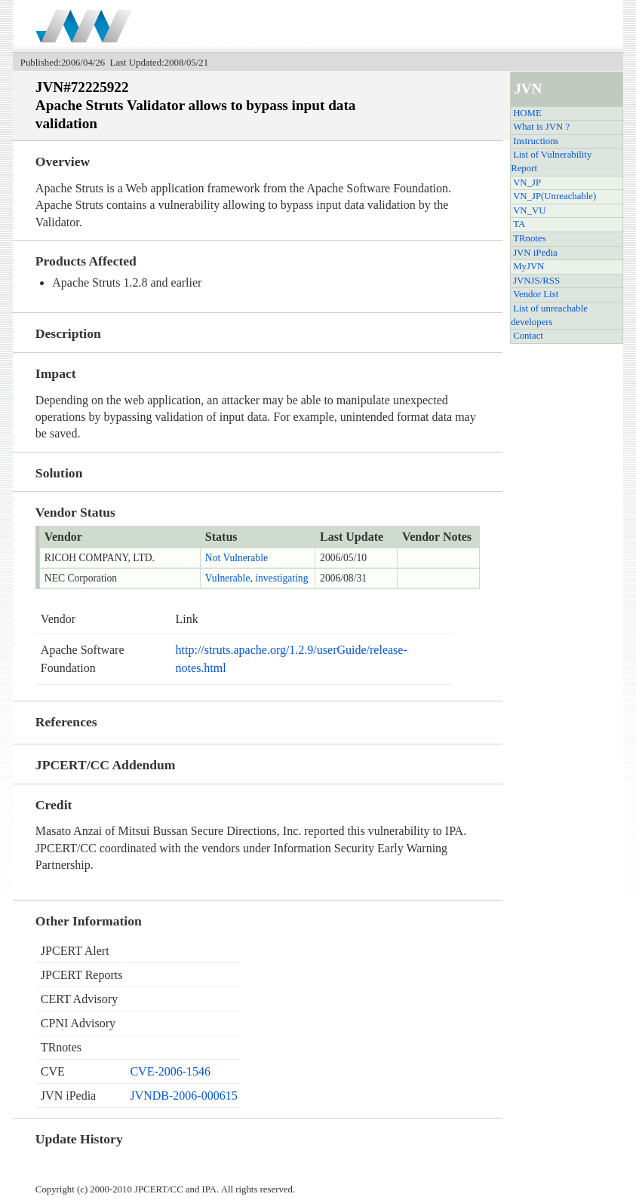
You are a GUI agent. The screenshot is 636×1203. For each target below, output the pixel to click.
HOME (527, 113)
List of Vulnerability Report (551, 161)
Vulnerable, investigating (257, 578)
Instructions (535, 141)
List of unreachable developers (549, 315)
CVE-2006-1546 (170, 1071)
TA (519, 224)
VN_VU (529, 210)
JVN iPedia (535, 252)
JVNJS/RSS (536, 280)
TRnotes (529, 238)
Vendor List (535, 294)
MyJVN (528, 266)
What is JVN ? (541, 126)
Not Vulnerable (236, 557)
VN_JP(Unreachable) (554, 196)
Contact (528, 335)
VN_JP (527, 182)
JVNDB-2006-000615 (183, 1095)
